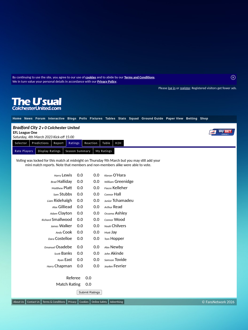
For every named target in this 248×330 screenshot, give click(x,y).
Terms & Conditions (54, 301)
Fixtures (96, 118)
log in (171, 88)
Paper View (174, 118)
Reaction (91, 143)
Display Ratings (49, 151)
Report (59, 143)
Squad (134, 118)
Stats (122, 118)
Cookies (84, 301)
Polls (83, 118)
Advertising (116, 301)
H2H (118, 143)
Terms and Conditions (139, 77)
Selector (21, 143)
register (185, 88)
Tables (110, 118)
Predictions (40, 143)
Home (17, 118)
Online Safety (99, 301)
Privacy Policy (106, 81)
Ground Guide (152, 118)
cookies (90, 77)
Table (106, 143)
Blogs (71, 118)
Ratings (74, 143)
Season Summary (78, 151)
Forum (40, 118)
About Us (18, 301)
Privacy (72, 301)
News (28, 118)
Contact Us (33, 301)
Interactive (56, 118)
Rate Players (24, 151)
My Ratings (104, 151)
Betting (191, 118)
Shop (204, 118)
